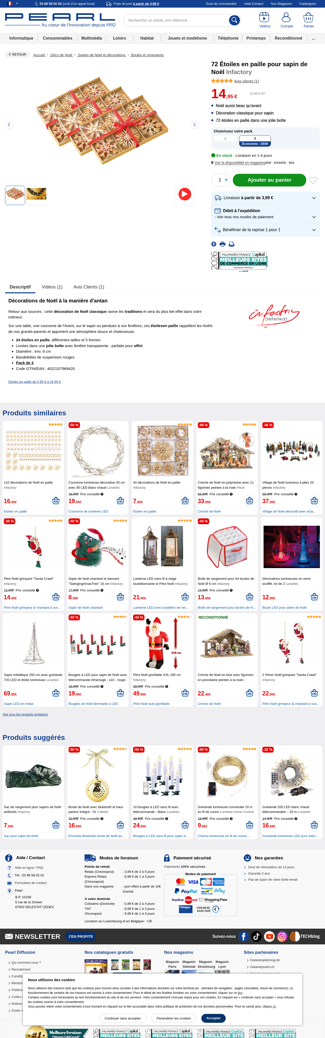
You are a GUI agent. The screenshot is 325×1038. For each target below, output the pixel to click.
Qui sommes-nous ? (26, 962)
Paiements (184, 867)
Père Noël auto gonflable (151, 704)
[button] (239, 162)
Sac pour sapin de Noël (21, 836)
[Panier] (309, 20)
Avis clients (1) (89, 287)
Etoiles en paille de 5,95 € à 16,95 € (34, 382)
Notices (16, 1004)
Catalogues (307, 4)
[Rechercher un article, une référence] (182, 20)
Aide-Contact (253, 4)
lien (240, 993)
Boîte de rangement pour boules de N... (227, 607)
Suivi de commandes (221, 4)
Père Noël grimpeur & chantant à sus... (32, 607)
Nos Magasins (281, 4)
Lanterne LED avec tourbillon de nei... (160, 607)
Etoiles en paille (15, 511)
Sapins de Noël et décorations (101, 55)
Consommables (57, 38)
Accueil (39, 55)
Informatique (21, 38)
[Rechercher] (234, 20)
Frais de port (136, 4)
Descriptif (20, 287)
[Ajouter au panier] (269, 180)
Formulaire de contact (31, 883)
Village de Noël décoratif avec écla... (289, 511)
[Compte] (287, 20)
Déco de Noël (61, 55)
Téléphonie (228, 38)
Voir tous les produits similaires (25, 714)
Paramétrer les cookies (174, 1018)
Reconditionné (288, 38)
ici (274, 1006)
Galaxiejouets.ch (262, 967)
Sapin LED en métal (18, 704)
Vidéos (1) (52, 287)
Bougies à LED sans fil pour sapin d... (160, 836)
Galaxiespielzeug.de (265, 960)
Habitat (147, 38)
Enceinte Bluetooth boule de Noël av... (96, 836)
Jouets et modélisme (187, 38)
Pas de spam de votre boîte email (273, 879)
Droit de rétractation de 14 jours (271, 867)
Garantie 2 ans (259, 873)
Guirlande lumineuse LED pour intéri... (290, 836)
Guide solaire (21, 1010)
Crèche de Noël (209, 511)
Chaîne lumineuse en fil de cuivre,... (224, 836)
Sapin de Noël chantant (86, 607)
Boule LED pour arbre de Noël (284, 607)
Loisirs (119, 38)
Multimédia (91, 38)
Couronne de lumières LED (88, 511)
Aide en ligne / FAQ (29, 868)
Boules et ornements (147, 55)
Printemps (256, 38)
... (313, 38)
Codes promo (21, 997)
